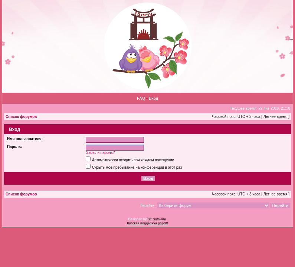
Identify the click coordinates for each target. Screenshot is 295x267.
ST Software (157, 219)
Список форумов (21, 117)
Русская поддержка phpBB (147, 223)
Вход (153, 98)
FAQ (141, 98)
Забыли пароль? (100, 153)
